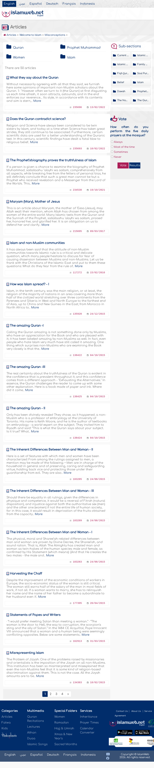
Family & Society (143, 64)
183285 (77, 479)
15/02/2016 (97, 272)
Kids (5, 728)
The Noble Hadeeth (123, 100)
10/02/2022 (97, 148)
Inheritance (88, 716)
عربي (22, 3)
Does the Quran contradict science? (38, 119)
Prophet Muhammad (83, 47)
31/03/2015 (97, 641)
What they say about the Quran (34, 77)
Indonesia (87, 3)
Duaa (31, 738)
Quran (18, 47)
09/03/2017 (97, 231)
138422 (77, 355)
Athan (31, 732)
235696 (77, 107)
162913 (77, 641)
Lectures (33, 726)
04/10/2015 (97, 355)
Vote (123, 165)
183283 (77, 562)
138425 (77, 396)
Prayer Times (89, 722)
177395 (77, 603)
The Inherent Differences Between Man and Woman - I (51, 532)
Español (36, 3)
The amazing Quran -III (27, 367)
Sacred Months (65, 744)
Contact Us (122, 711)
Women (19, 57)
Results (135, 165)
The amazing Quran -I (27, 325)
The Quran (143, 100)
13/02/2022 (97, 107)
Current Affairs (123, 55)
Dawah (121, 91)
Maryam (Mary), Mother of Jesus (35, 201)
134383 (77, 682)
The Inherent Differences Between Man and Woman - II (51, 449)
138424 (77, 438)
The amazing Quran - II (27, 408)
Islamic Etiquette (123, 64)
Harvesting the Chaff (26, 573)
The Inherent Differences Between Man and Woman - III (52, 491)
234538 (77, 190)
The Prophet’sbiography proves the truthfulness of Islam (53, 160)
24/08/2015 (97, 479)
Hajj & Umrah (64, 728)
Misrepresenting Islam (27, 653)
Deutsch (52, 3)
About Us (136, 711)
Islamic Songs (37, 744)
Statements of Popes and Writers (35, 615)
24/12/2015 (97, 314)
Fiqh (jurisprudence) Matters (123, 73)
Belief (120, 82)
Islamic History (143, 55)
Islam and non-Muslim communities (37, 243)
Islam (71, 57)
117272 (77, 272)
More (37, 100)
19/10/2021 (97, 190)
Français (69, 3)
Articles (14, 27)
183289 (77, 520)
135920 (77, 314)
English (9, 3)
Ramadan (61, 722)
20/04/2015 (97, 603)
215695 (77, 231)
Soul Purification (143, 73)
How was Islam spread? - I (29, 284)
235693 (77, 148)
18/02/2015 (97, 682)
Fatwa (6, 722)
